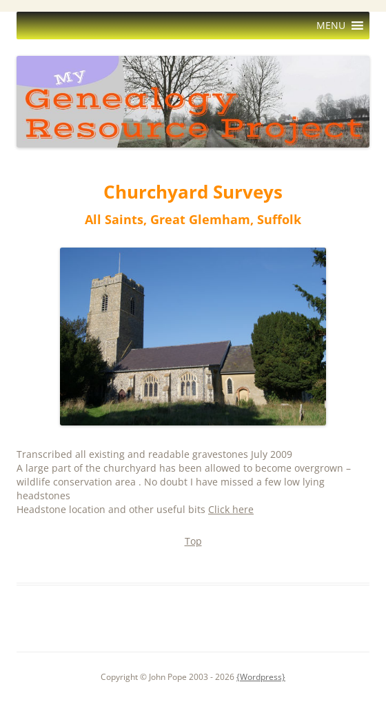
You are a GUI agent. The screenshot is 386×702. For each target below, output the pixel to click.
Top (193, 541)
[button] (330, 25)
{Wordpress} (260, 677)
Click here (231, 509)
